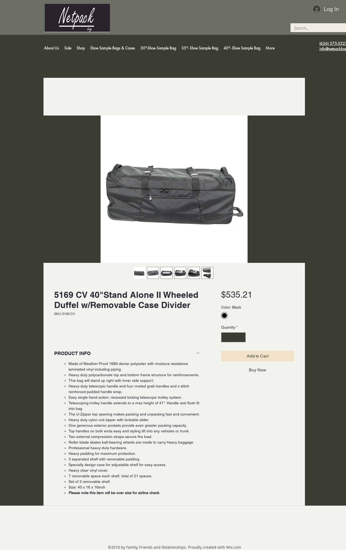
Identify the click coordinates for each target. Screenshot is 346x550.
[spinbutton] (233, 337)
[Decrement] (225, 337)
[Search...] (316, 28)
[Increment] (241, 337)
